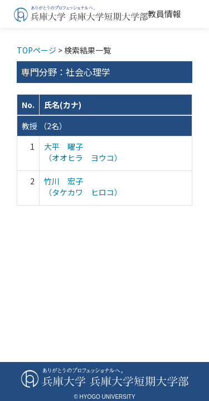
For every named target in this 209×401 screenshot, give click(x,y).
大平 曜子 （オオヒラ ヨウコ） (83, 152)
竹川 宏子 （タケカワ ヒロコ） (83, 186)
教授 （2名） (44, 125)
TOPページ (36, 50)
